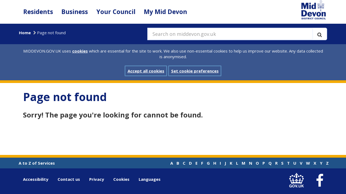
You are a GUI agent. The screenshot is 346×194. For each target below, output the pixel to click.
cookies (80, 51)
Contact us (69, 179)
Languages (150, 179)
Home (25, 32)
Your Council (116, 12)
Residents (38, 12)
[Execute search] (319, 34)
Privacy (96, 179)
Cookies (121, 179)
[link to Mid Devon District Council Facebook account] (319, 180)
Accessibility (35, 179)
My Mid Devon (165, 12)
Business (74, 12)
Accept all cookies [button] (146, 71)
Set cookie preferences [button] (195, 71)
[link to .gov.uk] (298, 180)
